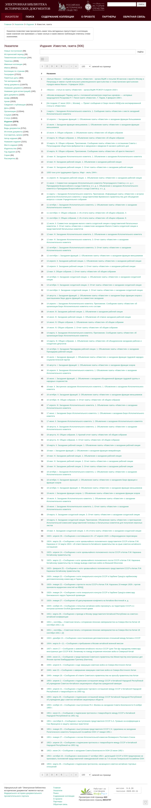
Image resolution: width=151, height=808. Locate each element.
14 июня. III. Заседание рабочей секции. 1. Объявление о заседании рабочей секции (85, 312)
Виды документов (12, 128)
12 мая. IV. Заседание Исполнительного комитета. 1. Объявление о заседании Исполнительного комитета (94, 234)
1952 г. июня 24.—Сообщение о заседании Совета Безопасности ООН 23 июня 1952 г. (85, 750)
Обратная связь (134, 16)
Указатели (12, 16)
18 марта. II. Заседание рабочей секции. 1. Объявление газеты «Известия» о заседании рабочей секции (93, 445)
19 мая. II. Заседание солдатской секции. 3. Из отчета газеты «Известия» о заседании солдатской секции (94, 531)
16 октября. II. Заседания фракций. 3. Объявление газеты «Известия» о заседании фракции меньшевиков (94, 394)
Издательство (10, 148)
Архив (7, 101)
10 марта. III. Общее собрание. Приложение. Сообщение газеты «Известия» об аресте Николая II (91, 151)
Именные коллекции (13, 64)
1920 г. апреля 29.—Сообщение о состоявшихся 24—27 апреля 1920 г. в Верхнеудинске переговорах (92, 536)
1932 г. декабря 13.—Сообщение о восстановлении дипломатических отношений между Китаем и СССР (93, 638)
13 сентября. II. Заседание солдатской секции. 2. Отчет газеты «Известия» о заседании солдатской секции (95, 290)
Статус (7, 118)
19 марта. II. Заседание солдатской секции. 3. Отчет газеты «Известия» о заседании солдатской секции (93, 514)
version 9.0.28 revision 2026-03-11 (127, 789)
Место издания (11, 145)
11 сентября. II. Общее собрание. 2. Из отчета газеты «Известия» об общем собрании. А (86, 213)
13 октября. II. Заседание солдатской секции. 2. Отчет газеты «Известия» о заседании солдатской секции (94, 285)
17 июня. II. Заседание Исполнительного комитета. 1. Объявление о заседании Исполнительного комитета (95, 421)
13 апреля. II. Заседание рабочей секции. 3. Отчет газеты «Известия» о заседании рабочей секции (91, 266)
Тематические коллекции (15, 57)
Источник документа (13, 132)
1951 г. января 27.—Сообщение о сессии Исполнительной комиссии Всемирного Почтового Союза (91, 737)
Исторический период (14, 54)
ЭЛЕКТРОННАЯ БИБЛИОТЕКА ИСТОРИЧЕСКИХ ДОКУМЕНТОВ (27, 6)
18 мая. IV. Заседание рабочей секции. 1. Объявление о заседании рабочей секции (84, 456)
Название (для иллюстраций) (17, 91)
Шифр (7, 98)
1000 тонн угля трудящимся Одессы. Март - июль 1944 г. (72, 172)
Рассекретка (9, 158)
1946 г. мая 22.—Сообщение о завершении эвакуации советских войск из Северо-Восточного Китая (91, 670)
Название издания (12, 142)
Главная (7, 24)
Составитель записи (13, 135)
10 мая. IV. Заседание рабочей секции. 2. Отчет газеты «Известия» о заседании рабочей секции (90, 167)
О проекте (88, 16)
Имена (7, 68)
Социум (7, 115)
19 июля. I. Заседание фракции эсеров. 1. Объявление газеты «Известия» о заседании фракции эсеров (93, 493)
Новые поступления (13, 51)
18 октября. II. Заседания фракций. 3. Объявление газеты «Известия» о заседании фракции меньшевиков (94, 488)
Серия (7, 155)
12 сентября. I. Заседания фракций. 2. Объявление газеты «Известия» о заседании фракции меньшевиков (95, 255)
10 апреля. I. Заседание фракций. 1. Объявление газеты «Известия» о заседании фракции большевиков (94, 119)
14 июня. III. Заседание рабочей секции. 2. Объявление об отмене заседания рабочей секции (89, 317)
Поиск (30, 16)
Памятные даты (11, 78)
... (66, 66)
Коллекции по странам (14, 71)
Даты (6, 108)
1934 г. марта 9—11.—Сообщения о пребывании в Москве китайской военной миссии (85, 643)
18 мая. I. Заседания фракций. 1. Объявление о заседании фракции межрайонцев (84, 451)
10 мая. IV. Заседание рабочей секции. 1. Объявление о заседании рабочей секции (84, 162)
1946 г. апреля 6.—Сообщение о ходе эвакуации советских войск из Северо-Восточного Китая (89, 665)
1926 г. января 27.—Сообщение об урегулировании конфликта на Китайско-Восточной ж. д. (88, 600)
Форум (7, 125)
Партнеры (109, 16)
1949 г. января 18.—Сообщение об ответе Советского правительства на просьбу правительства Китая (92, 675)
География (9, 74)
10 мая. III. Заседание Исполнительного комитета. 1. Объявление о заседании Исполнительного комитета (94, 156)
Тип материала (11, 81)
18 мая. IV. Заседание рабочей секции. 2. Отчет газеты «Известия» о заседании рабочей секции (90, 461)
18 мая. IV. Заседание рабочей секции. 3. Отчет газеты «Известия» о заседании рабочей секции (90, 466)
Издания (30, 24)
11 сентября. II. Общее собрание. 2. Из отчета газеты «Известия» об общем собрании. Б (86, 218)
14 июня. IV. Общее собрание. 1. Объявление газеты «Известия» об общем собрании (85, 322)
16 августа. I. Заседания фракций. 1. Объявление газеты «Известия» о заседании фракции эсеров (91, 365)
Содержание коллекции (57, 16)
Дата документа (11, 95)
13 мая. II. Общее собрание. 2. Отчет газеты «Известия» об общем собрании (81, 271)
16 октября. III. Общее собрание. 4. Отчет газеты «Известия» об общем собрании (83, 400)
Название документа (13, 88)
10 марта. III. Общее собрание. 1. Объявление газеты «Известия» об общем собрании (85, 138)
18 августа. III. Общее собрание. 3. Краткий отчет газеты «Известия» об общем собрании (87, 435)
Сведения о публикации (15, 105)
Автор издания (10, 138)
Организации (10, 111)
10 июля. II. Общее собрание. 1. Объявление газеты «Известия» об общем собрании (85, 133)
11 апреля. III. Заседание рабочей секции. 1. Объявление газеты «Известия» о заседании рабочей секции (94, 178)
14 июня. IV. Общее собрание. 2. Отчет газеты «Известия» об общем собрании (82, 327)
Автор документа (11, 84)
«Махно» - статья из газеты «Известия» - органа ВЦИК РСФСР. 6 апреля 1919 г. (82, 90)
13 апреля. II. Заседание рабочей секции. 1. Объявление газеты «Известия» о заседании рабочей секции (94, 261)
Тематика (8, 61)
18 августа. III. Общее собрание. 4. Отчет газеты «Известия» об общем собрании (83, 440)
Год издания (9, 152)
